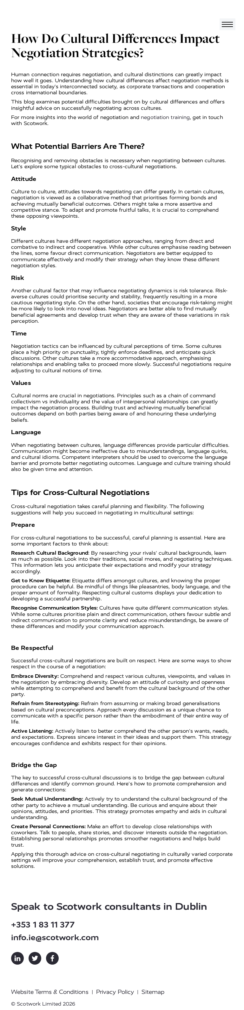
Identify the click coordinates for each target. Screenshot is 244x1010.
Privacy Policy (115, 992)
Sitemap (153, 992)
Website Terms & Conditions (50, 992)
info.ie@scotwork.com (55, 937)
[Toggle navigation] (227, 24)
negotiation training (165, 117)
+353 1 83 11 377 (43, 924)
